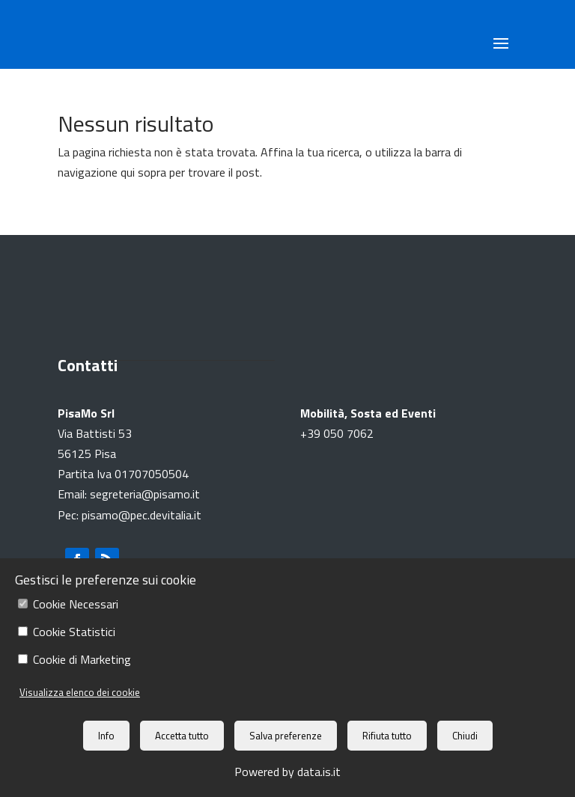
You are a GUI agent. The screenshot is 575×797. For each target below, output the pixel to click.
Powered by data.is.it (287, 772)
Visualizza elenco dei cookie (79, 692)
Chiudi (465, 735)
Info (106, 735)
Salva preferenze (285, 735)
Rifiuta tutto (387, 735)
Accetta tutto (182, 735)
